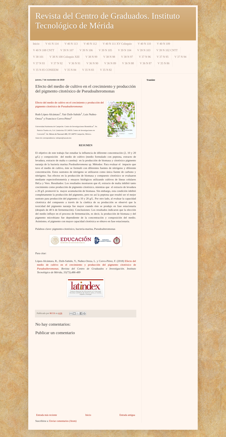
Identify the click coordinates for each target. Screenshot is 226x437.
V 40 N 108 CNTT (43, 50)
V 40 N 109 (163, 43)
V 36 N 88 (128, 63)
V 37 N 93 (39, 63)
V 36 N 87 (146, 63)
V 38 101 (38, 56)
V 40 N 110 (144, 43)
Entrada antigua (127, 415)
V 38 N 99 (91, 56)
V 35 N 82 (106, 69)
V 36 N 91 (75, 63)
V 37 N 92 (57, 63)
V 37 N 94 (180, 56)
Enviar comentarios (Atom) (62, 421)
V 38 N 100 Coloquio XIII (64, 56)
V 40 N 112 (90, 43)
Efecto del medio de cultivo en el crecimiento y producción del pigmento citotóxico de (86, 264)
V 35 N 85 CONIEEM (45, 69)
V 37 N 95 (163, 56)
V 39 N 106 (86, 50)
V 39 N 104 (124, 50)
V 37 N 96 (145, 56)
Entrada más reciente (46, 415)
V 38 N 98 (109, 56)
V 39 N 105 (105, 50)
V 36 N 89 (110, 63)
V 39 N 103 (143, 50)
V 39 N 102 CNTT (167, 50)
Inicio (36, 43)
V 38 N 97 (127, 56)
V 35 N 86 (164, 63)
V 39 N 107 (67, 50)
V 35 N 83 (88, 69)
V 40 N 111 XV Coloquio (117, 43)
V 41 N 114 (51, 43)
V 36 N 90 (92, 63)
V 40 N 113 (71, 43)
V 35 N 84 (70, 69)
